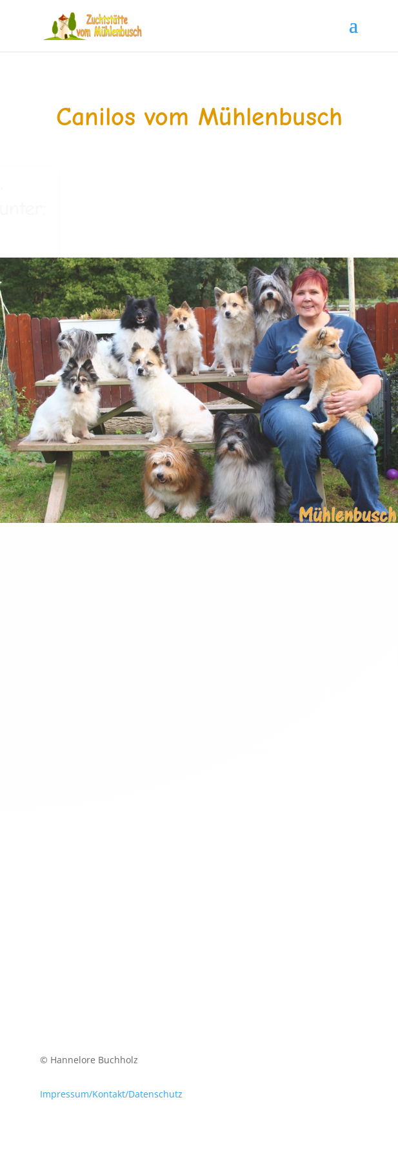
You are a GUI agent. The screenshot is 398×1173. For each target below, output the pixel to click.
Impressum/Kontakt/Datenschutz (111, 1094)
